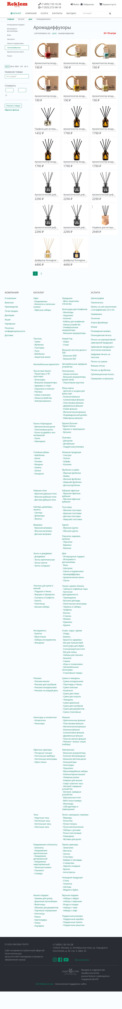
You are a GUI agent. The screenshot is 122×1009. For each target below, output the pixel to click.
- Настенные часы (41, 820)
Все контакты (82, 959)
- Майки (65, 476)
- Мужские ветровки (42, 528)
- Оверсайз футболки (71, 482)
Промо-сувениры (70, 844)
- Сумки (36, 341)
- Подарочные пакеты (72, 922)
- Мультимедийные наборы (75, 771)
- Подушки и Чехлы (42, 591)
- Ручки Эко (67, 820)
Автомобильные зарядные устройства (74, 365)
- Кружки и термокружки (73, 429)
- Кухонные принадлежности (70, 593)
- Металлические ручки (44, 426)
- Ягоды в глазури (70, 904)
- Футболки (38, 344)
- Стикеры (38, 873)
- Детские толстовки (71, 516)
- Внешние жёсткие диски (74, 759)
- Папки (36, 922)
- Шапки (37, 470)
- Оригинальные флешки (73, 720)
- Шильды (66, 887)
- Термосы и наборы (71, 606)
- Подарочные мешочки (73, 925)
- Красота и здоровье (72, 639)
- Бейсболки (39, 354)
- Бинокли (66, 658)
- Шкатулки (67, 568)
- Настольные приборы (44, 756)
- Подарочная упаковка (73, 446)
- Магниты (67, 850)
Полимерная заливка (101, 331)
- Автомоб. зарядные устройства (71, 787)
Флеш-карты (68, 388)
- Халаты (37, 600)
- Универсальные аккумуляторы (70, 328)
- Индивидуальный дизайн (74, 415)
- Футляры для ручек (71, 839)
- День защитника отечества (70, 302)
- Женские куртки (70, 531)
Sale (12, 66)
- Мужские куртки (70, 528)
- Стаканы (66, 616)
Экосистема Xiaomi (42, 371)
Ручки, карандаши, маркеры (75, 814)
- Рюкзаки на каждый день (45, 690)
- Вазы (65, 565)
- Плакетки (67, 883)
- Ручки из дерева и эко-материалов (44, 434)
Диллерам (9, 315)
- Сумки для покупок (71, 696)
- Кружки (66, 625)
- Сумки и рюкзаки (41, 395)
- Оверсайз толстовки (72, 519)
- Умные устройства (71, 324)
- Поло (36, 351)
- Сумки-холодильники (72, 681)
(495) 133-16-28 (51, 4)
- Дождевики (39, 556)
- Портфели (38, 926)
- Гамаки (66, 661)
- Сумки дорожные (70, 702)
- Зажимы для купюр (42, 898)
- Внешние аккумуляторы (74, 333)
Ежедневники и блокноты (45, 844)
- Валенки (66, 548)
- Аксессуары (39, 379)
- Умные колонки (70, 374)
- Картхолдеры (40, 920)
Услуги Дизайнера (99, 322)
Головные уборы (41, 452)
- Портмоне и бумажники (45, 910)
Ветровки (37, 525)
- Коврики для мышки (72, 780)
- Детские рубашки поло (44, 499)
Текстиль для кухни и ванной (43, 587)
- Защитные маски (41, 357)
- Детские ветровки (42, 534)
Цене (54, 33)
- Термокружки (69, 597)
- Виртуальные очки (71, 797)
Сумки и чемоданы (71, 678)
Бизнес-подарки (40, 895)
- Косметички (39, 720)
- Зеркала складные (71, 866)
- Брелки (66, 869)
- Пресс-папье (39, 762)
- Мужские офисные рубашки (71, 494)
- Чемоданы (67, 699)
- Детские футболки (71, 485)
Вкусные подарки (70, 895)
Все (7, 66)
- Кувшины (67, 622)
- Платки (66, 458)
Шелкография (97, 298)
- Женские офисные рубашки (71, 500)
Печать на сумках (99, 361)
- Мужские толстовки (71, 513)
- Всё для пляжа (69, 652)
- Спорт (65, 344)
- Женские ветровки (42, 531)
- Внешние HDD (69, 355)
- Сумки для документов (73, 709)
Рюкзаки (37, 678)
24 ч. (26, 66)
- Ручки (36, 438)
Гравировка (96, 314)
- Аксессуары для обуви (73, 646)
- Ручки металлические (73, 827)
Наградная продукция (72, 877)
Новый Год (67, 338)
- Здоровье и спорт (42, 385)
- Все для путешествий (72, 642)
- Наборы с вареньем (72, 901)
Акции (8, 319)
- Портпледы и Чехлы (72, 684)
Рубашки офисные (70, 490)
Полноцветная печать (101, 335)
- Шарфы (66, 461)
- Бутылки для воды (71, 600)
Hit (21, 66)
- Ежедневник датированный (40, 857)
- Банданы (38, 464)
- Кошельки (67, 690)
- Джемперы (39, 515)
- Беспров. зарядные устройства (71, 793)
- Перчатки (67, 542)
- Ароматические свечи (73, 577)
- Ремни (37, 916)
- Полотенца (39, 603)
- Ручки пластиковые (71, 833)
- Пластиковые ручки (43, 429)
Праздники (67, 298)
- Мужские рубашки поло (45, 493)
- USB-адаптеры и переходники (70, 808)
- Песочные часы (41, 827)
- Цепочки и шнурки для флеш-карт (73, 392)
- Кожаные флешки (71, 396)
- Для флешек (68, 443)
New (17, 66)
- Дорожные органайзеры (45, 901)
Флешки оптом (98, 365)
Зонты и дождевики (42, 553)
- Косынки (66, 464)
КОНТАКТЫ (57, 13)
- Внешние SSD (69, 358)
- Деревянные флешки (72, 405)
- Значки (66, 854)
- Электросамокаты (42, 401)
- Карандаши (39, 441)
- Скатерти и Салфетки (43, 597)
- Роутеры (37, 391)
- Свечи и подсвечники (73, 571)
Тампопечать (97, 302)
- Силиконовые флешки (73, 399)
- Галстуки (66, 455)
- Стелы (65, 880)
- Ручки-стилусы (69, 824)
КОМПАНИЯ (30, 13)
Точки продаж (11, 311)
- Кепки (36, 458)
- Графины (67, 609)
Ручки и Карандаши (42, 423)
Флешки (66, 717)
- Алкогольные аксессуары (74, 603)
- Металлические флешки (74, 412)
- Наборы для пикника (72, 655)
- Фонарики (38, 642)
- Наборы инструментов (44, 639)
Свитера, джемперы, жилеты (43, 508)
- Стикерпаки (68, 863)
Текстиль (37, 338)
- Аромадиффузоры (71, 574)
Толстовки (67, 507)
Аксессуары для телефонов (74, 309)
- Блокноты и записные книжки (44, 305)
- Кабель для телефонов (73, 321)
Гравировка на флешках (102, 378)
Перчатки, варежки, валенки (71, 537)
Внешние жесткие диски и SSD (74, 351)
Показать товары (13, 106)
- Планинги (38, 870)
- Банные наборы (41, 606)
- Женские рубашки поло (44, 496)
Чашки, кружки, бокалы (73, 586)
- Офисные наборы (42, 310)
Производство (11, 306)
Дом (64, 553)
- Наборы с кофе (69, 910)
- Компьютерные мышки (73, 774)
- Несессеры (39, 723)
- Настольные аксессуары (45, 759)
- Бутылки (66, 432)
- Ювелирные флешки (72, 418)
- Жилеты (37, 518)
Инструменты (39, 630)
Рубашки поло (40, 490)
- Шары (65, 341)
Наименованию (66, 33)
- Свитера (37, 512)
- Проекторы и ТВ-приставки (41, 375)
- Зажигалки (67, 847)
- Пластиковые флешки (73, 403)
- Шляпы (37, 467)
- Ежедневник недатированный (41, 863)
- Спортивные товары (72, 673)
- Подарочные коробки (73, 919)
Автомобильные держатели (46, 364)
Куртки (65, 525)
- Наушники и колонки (43, 388)
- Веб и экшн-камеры (71, 800)
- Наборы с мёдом (70, 898)
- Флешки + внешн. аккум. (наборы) (74, 743)
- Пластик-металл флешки (74, 739)
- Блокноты (38, 847)
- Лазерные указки (70, 777)
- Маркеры (67, 817)
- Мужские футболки (71, 473)
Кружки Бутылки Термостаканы (69, 424)
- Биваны (66, 636)
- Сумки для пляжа (70, 693)
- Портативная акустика (73, 382)
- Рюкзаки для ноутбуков (44, 684)
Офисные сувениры (42, 749)
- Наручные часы (41, 817)
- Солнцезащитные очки (73, 649)
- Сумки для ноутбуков (72, 706)
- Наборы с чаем (69, 907)
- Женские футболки (71, 479)
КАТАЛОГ (16, 13)
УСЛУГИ (44, 13)
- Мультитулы (39, 636)
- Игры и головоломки (72, 664)
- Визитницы (39, 904)
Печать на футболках (100, 370)
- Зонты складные (41, 565)
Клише (94, 327)
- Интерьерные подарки (73, 556)
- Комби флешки (69, 409)
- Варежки (66, 545)
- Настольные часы (42, 824)
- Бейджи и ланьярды (72, 860)
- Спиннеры (67, 857)
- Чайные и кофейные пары (75, 589)
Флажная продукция (71, 452)
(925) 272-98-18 (51, 7)
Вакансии (9, 302)
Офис (35, 298)
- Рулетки (37, 633)
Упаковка (66, 437)
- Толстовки (38, 347)
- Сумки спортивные (71, 712)
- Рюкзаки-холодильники (45, 687)
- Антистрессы (68, 872)
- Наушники (67, 315)
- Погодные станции (42, 753)
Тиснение (95, 318)
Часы (35, 814)
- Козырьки (38, 473)
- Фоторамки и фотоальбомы (69, 560)
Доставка (9, 335)
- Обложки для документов (45, 907)
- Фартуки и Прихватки (44, 594)
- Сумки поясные (70, 687)
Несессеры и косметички (45, 717)
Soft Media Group (44, 983)
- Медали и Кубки (70, 890)
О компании (10, 298)
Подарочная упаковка (72, 916)
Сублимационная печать (102, 374)
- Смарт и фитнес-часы (72, 783)
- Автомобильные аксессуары (70, 668)
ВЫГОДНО (71, 13)
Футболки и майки (70, 470)
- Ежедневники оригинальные (40, 852)
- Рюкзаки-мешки (41, 681)
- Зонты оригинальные (44, 559)
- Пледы (65, 633)
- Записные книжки (42, 867)
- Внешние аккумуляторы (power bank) (74, 378)
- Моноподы (67, 312)
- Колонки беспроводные (73, 756)
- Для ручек (67, 440)
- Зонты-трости (40, 562)
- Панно (65, 580)
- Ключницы (39, 913)
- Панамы (37, 461)
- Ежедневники (40, 301)
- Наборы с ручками (71, 830)
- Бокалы (66, 613)
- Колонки (66, 318)
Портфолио (10, 323)
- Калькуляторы (69, 762)
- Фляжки (66, 619)
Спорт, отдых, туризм (72, 630)
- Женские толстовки (71, 510)
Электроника (68, 371)
